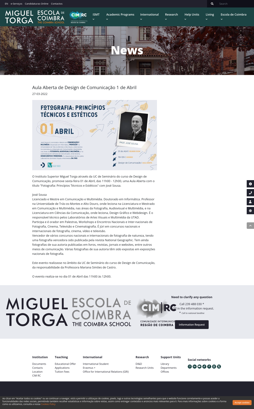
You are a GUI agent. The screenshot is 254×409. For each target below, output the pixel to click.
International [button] (149, 14)
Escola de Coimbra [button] (234, 14)
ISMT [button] (96, 14)
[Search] (235, 3)
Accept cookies (242, 402)
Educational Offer (65, 364)
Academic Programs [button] (120, 14)
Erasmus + (89, 368)
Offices (165, 371)
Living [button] (210, 14)
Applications (62, 368)
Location (37, 371)
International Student (96, 364)
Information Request (192, 324)
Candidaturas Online (36, 3)
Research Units (145, 368)
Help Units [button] (192, 14)
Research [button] (171, 14)
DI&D (139, 364)
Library (165, 364)
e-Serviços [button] (16, 3)
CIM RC (36, 375)
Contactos (57, 3)
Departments (169, 368)
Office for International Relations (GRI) (105, 371)
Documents (39, 364)
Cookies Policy (48, 404)
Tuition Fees (62, 371)
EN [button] (6, 3)
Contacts (37, 368)
